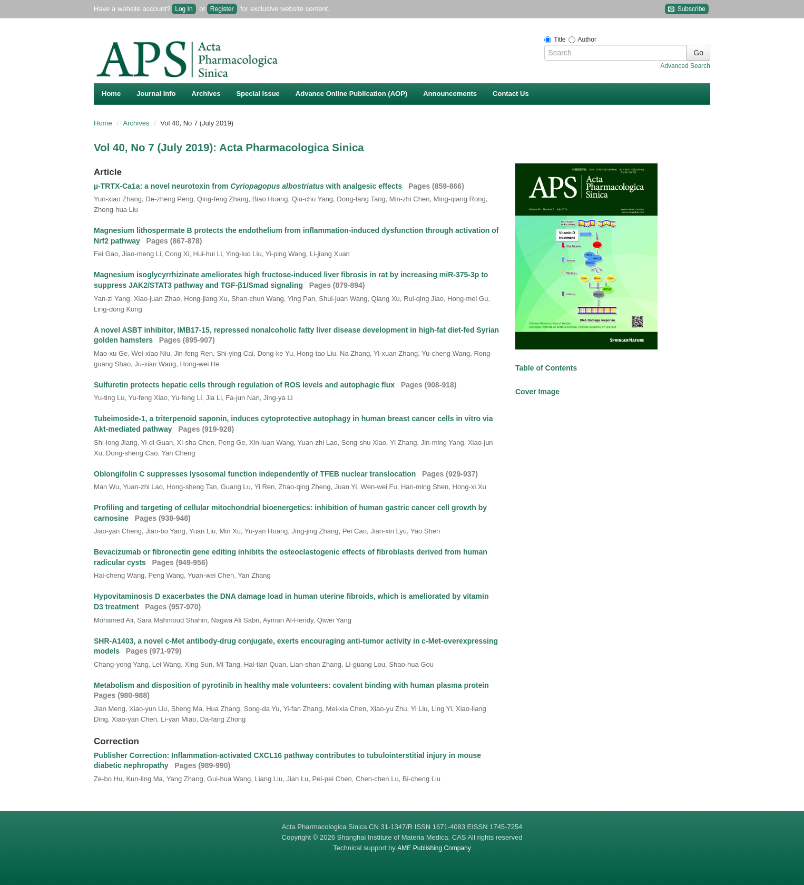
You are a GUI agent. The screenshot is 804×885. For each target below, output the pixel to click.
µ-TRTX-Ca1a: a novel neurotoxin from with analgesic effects (249, 186)
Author (587, 39)
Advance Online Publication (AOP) (351, 94)
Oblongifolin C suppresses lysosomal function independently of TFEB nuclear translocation (256, 474)
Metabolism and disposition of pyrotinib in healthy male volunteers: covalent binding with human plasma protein (292, 685)
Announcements (450, 94)
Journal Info (155, 94)
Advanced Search (685, 66)
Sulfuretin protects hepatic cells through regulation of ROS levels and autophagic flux (245, 385)
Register (222, 9)
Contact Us (511, 94)
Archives (206, 94)
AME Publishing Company (433, 848)
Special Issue (257, 94)
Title (559, 39)
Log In (183, 9)
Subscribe (686, 9)
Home (111, 94)
